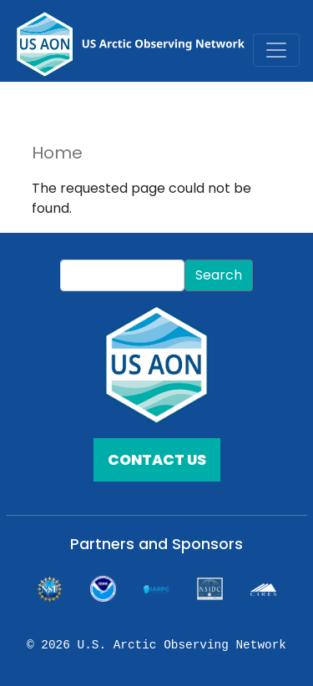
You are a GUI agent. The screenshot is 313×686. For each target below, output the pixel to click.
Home (57, 152)
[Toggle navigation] (276, 50)
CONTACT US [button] (157, 460)
